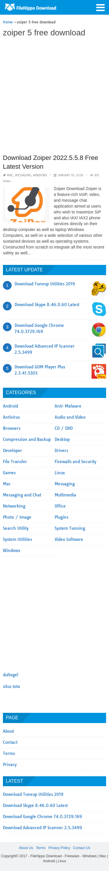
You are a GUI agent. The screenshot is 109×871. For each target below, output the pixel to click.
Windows (40, 175)
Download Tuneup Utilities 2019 (45, 284)
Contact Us (81, 848)
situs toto (11, 686)
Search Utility (15, 528)
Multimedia (65, 495)
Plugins (61, 517)
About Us (26, 848)
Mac (10, 175)
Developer (12, 450)
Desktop (62, 439)
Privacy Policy (59, 848)
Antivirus (11, 417)
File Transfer (15, 461)
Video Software (69, 539)
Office (60, 506)
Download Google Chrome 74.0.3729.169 (42, 816)
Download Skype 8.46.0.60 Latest (47, 304)
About (8, 731)
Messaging (23, 175)
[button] (100, 7)
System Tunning (70, 528)
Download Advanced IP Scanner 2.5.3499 (42, 827)
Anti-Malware (68, 406)
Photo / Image (17, 517)
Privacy (10, 764)
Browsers (11, 428)
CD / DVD (64, 428)
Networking (14, 506)
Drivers (61, 450)
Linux (60, 472)
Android (10, 406)
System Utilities (17, 539)
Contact (10, 742)
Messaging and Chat (22, 495)
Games (9, 472)
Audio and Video (70, 417)
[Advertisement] (54, 96)
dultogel (10, 674)
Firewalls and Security (75, 461)
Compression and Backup (27, 439)
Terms (9, 753)
